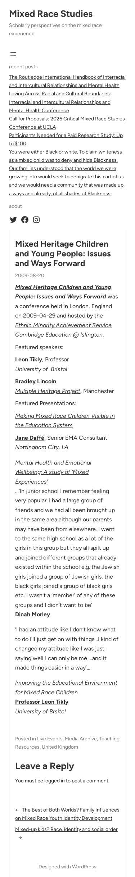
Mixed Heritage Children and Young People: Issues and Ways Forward (63, 254)
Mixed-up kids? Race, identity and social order (66, 829)
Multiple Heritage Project (47, 391)
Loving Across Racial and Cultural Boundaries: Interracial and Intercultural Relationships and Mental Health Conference (60, 102)
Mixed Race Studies (51, 13)
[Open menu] (13, 54)
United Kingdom (60, 747)
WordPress (84, 867)
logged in (54, 781)
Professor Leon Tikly (41, 701)
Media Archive (81, 739)
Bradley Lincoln (35, 381)
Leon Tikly (28, 359)
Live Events (50, 739)
